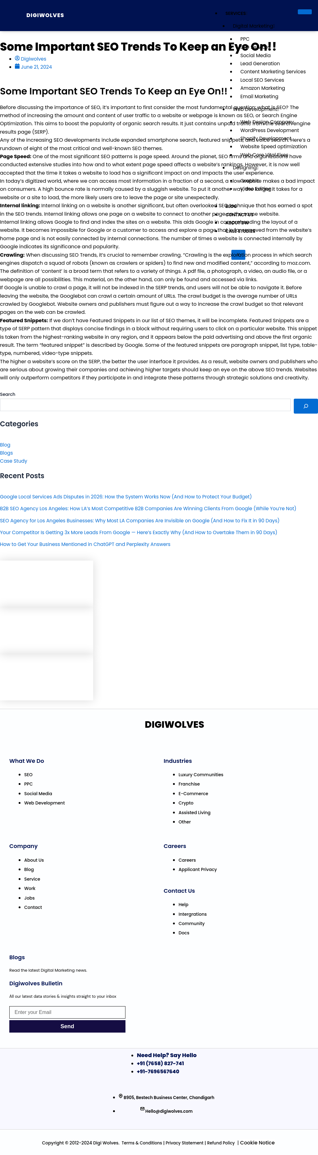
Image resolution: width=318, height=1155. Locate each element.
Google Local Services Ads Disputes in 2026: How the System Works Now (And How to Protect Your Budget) (130, 496)
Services (234, 13)
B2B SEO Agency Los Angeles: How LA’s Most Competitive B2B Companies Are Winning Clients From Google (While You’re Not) (154, 508)
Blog (5, 444)
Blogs (6, 452)
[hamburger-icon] (305, 11)
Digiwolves (47, 15)
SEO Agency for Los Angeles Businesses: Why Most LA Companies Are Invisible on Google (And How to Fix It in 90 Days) (145, 520)
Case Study (14, 461)
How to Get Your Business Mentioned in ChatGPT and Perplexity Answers (88, 544)
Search (7, 395)
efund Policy (223, 1143)
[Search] (306, 406)
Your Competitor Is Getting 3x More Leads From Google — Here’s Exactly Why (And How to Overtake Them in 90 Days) (144, 532)
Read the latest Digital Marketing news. (48, 970)
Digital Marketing (252, 26)
